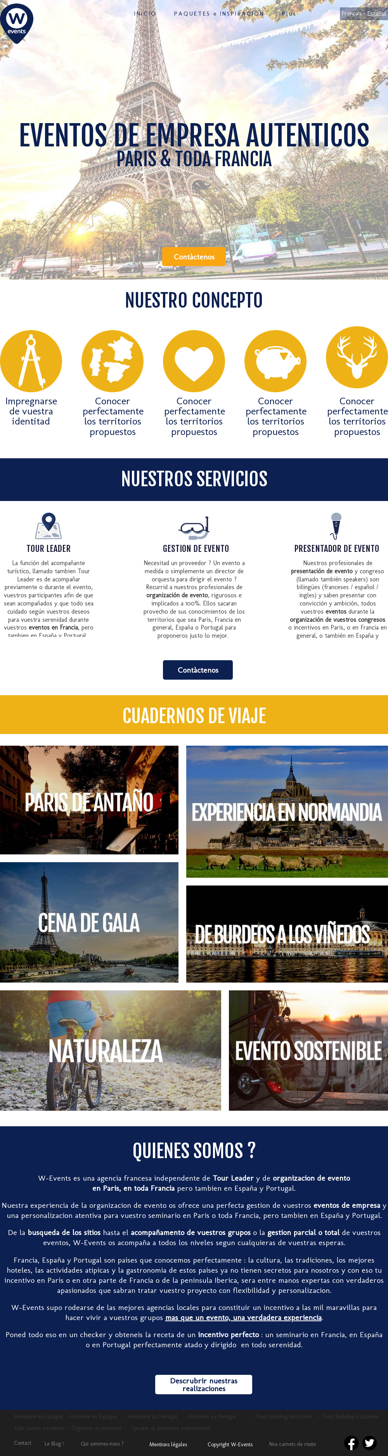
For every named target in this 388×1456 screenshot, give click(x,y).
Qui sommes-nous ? (102, 1443)
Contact (22, 1443)
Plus (289, 13)
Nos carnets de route (292, 1444)
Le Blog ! (54, 1443)
